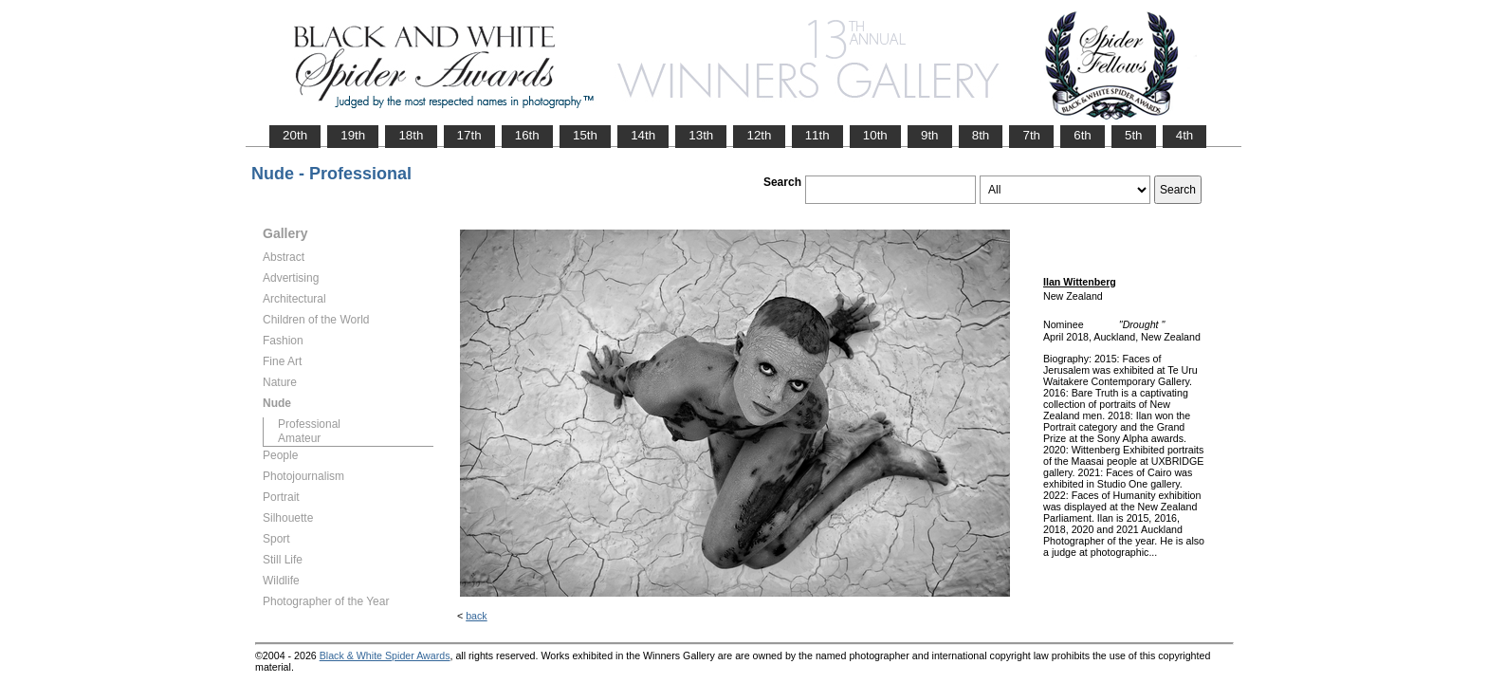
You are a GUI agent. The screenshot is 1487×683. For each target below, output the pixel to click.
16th (527, 135)
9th (929, 135)
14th (643, 135)
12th (758, 135)
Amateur (299, 438)
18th (410, 135)
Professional (309, 424)
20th (295, 135)
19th (353, 135)
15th (585, 135)
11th (817, 135)
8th (981, 135)
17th (469, 135)
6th (1082, 135)
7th (1031, 135)
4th (1185, 135)
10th (875, 135)
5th (1133, 135)
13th (701, 135)
